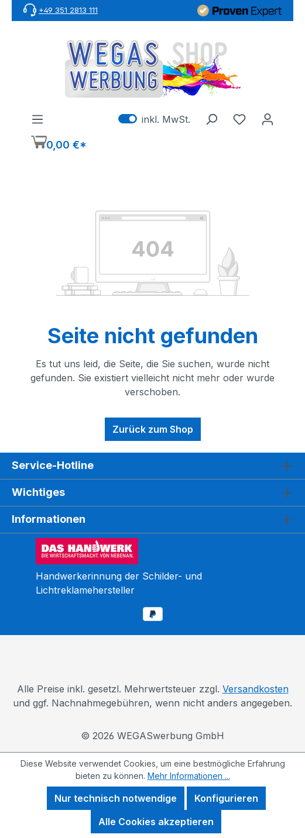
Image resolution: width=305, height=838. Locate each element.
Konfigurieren (226, 798)
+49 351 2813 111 (68, 10)
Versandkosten (255, 689)
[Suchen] (211, 118)
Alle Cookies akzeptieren (156, 821)
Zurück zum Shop (152, 429)
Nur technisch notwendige (115, 798)
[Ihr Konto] (267, 118)
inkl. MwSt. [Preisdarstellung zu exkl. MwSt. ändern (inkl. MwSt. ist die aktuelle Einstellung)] (154, 118)
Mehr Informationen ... (189, 776)
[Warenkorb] (58, 143)
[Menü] (37, 118)
